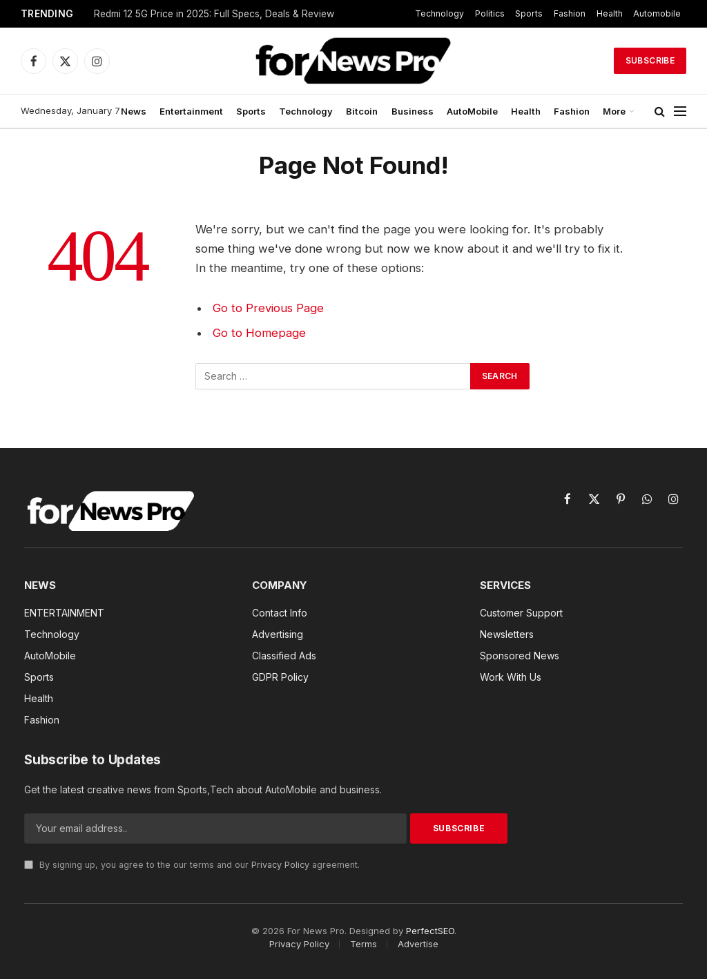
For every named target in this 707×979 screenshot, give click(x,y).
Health (610, 13)
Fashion (569, 13)
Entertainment (191, 111)
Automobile (657, 13)
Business (412, 111)
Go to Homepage (259, 333)
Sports (529, 13)
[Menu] (680, 111)
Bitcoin (362, 111)
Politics (490, 13)
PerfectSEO (430, 930)
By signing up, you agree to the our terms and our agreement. (192, 865)
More (614, 111)
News (133, 111)
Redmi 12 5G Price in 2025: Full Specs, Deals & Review (214, 13)
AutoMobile (472, 111)
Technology (439, 13)
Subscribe (650, 60)
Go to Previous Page (268, 308)
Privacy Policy (280, 865)
